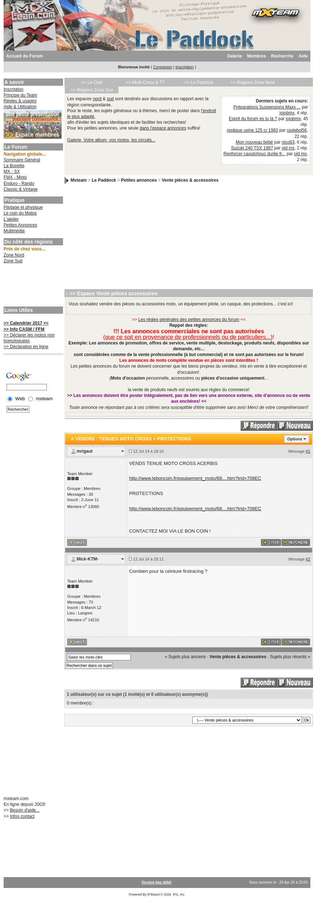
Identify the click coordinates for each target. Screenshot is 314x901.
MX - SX (12, 171)
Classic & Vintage (21, 189)
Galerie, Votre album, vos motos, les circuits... (111, 140)
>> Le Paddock (199, 82)
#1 (308, 451)
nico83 (288, 142)
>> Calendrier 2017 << (26, 323)
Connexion (162, 67)
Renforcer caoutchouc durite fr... (254, 153)
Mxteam (79, 180)
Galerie (234, 56)
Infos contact (22, 816)
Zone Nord (14, 255)
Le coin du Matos (20, 213)
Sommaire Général (22, 159)
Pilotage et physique (23, 207)
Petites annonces (139, 180)
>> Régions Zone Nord (253, 82)
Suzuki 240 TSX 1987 (252, 148)
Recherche (282, 56)
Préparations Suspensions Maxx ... (266, 107)
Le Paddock (104, 180)
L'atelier (11, 219)
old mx (288, 148)
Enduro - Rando (19, 183)
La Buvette (14, 165)
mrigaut (84, 451)
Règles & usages (20, 100)
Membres (256, 56)
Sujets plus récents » (290, 656)
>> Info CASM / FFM (24, 329)
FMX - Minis (15, 177)
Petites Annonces (20, 225)
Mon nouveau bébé (254, 142)
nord (97, 98)
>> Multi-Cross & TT (145, 82)
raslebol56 (297, 130)
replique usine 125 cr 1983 (252, 130)
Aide (303, 56)
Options (294, 439)
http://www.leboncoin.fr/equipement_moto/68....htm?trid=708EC (195, 478)
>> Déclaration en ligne (26, 346)
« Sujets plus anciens (185, 656)
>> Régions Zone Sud (92, 90)
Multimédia (14, 230)
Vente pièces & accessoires (190, 180)
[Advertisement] (33, 286)
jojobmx (287, 112)
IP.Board (153, 894)
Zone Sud (13, 260)
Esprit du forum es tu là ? (253, 118)
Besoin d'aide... (24, 810)
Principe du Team (20, 95)
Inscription (184, 67)
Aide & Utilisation (20, 106)
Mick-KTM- (87, 559)
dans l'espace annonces (163, 128)
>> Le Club (91, 82)
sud (110, 98)
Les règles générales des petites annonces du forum (188, 319)
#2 (308, 559)
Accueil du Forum (24, 56)
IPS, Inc (178, 894)
